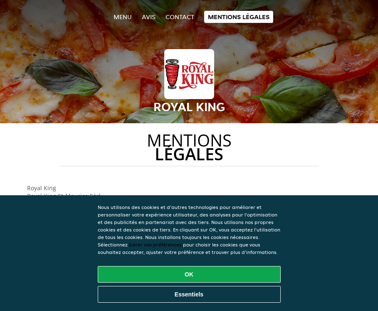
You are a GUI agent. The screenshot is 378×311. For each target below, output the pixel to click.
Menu (123, 16)
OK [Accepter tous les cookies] (189, 274)
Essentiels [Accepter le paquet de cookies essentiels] (189, 294)
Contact (180, 16)
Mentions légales (238, 16)
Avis (149, 16)
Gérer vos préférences (155, 244)
